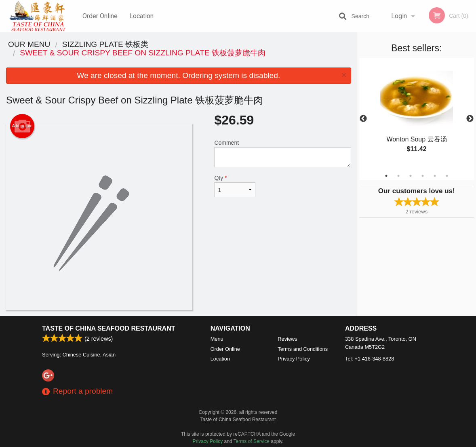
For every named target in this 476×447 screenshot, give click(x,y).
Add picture (22, 126)
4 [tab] (423, 176)
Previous (363, 119)
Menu (217, 339)
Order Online (100, 16)
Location (141, 16)
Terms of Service (252, 441)
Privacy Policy (294, 359)
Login (399, 16)
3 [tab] (410, 176)
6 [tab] (447, 176)
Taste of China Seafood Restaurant (108, 328)
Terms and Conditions (303, 349)
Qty (234, 186)
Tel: (369, 359)
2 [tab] (398, 176)
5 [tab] (435, 176)
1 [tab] (386, 176)
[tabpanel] (416, 114)
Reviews (287, 339)
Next (470, 119)
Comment (282, 153)
